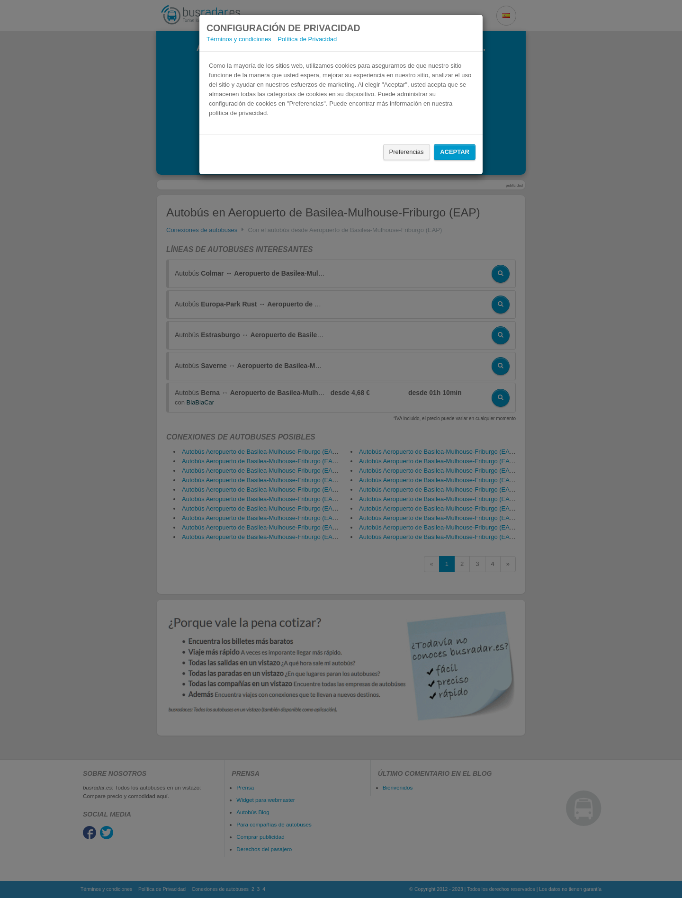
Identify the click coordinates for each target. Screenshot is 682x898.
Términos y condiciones (238, 39)
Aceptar (454, 151)
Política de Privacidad (307, 39)
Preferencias (406, 151)
